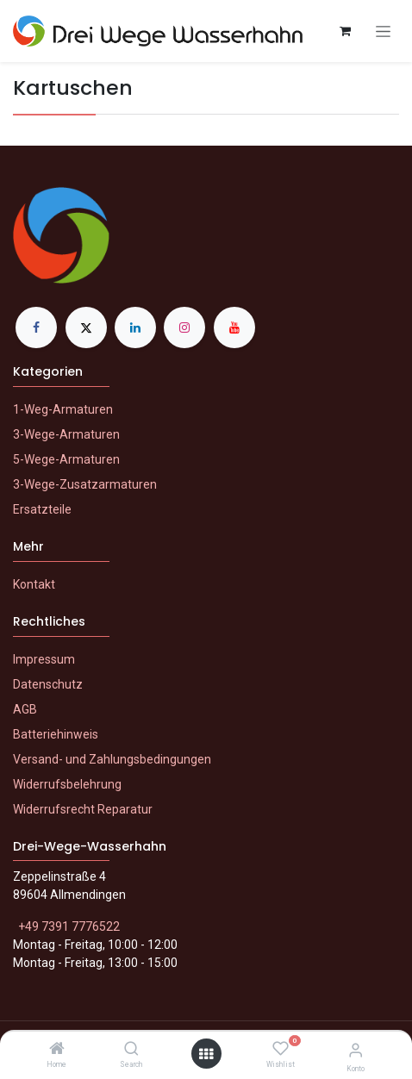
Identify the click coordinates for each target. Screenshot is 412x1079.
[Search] (131, 1050)
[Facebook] (36, 327)
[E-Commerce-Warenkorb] (344, 31)
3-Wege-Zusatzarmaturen (85, 484)
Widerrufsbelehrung (67, 784)
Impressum (44, 659)
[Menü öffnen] (206, 1054)
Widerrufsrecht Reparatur (83, 809)
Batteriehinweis (55, 734)
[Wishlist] (280, 1048)
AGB (25, 709)
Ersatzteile (42, 509)
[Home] (57, 1050)
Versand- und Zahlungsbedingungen (112, 759)
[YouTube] (234, 327)
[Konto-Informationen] (355, 1050)
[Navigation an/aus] (383, 31)
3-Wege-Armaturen (66, 434)
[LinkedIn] (135, 327)
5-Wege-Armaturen (66, 459)
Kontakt (34, 584)
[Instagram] (184, 327)
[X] (86, 327)
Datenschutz (48, 684)
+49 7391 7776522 (69, 926)
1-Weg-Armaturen (63, 409)
